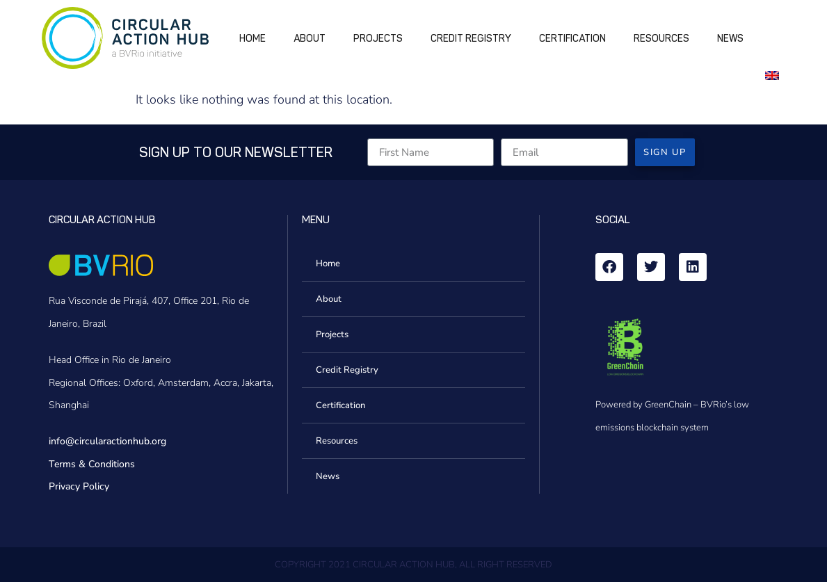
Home (252, 39)
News (730, 39)
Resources (661, 39)
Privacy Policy (79, 486)
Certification (572, 39)
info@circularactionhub (99, 441)
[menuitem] (774, 74)
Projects (378, 39)
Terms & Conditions (92, 464)
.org (158, 441)
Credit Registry (471, 39)
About (310, 39)
